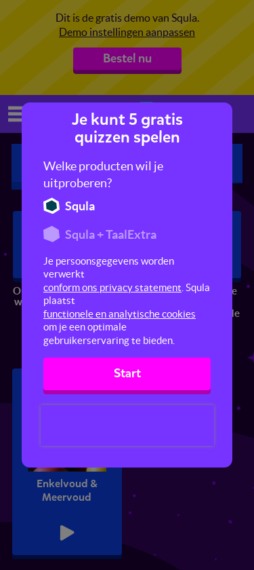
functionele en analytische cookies (119, 314)
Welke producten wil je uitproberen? (103, 175)
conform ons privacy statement (112, 287)
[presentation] (127, 425)
